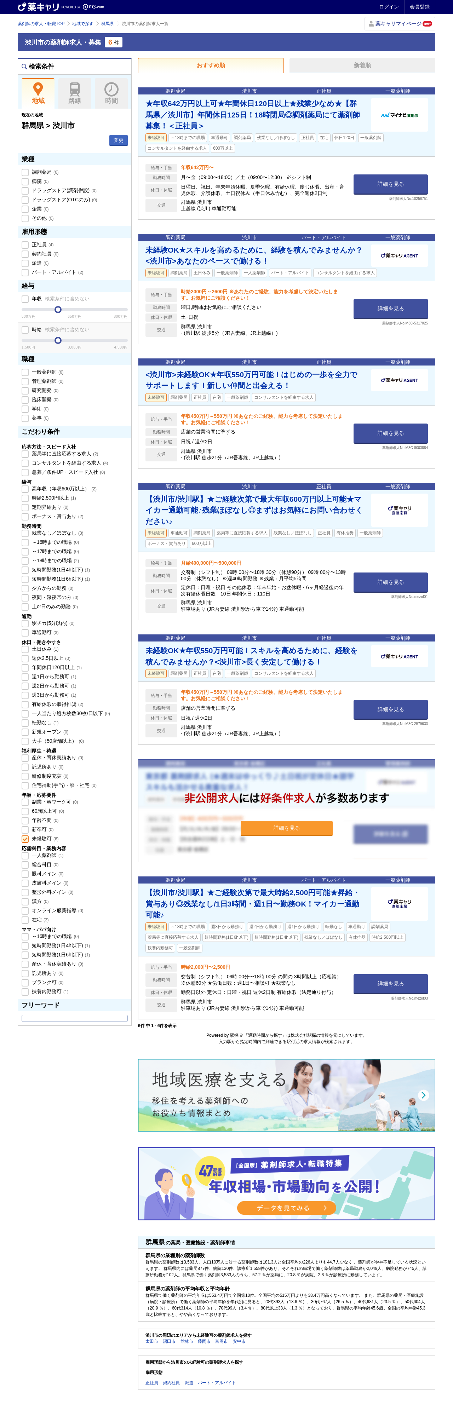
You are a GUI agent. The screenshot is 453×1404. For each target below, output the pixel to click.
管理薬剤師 (47, 381)
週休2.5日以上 (50, 658)
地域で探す (82, 23)
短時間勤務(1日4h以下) (60, 569)
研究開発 (44, 390)
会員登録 (420, 7)
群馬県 (107, 23)
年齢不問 (44, 820)
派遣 (39, 263)
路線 (75, 93)
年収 (60, 298)
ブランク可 (47, 982)
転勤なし (44, 722)
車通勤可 (44, 632)
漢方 (39, 901)
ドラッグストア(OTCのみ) (63, 199)
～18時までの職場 (54, 560)
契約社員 (44, 254)
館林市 (186, 1341)
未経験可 (44, 838)
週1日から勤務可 (53, 676)
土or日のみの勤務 (54, 606)
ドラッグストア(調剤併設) (63, 190)
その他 (42, 218)
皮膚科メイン (49, 883)
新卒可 (42, 829)
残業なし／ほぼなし (57, 533)
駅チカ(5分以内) (52, 623)
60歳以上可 (47, 811)
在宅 (39, 919)
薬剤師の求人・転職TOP (41, 23)
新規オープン (49, 732)
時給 (60, 329)
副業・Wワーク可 (54, 802)
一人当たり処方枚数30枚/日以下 (70, 713)
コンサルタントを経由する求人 (69, 463)
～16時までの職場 (54, 542)
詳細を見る (391, 184)
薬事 (39, 418)
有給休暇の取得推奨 (57, 704)
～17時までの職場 (54, 551)
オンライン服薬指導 (57, 910)
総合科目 (44, 864)
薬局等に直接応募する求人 (64, 453)
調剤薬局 (44, 172)
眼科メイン (47, 873)
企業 (39, 209)
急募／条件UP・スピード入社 (67, 472)
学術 (39, 409)
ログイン (389, 7)
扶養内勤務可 (49, 991)
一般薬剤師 (47, 372)
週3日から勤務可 (53, 695)
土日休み (44, 649)
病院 (39, 181)
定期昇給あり (49, 507)
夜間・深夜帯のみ (54, 597)
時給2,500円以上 (53, 498)
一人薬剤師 (47, 855)
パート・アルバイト (57, 272)
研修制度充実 (49, 776)
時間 (111, 93)
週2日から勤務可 (53, 686)
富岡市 (221, 1341)
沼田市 (169, 1341)
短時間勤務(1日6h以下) (60, 579)
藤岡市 (204, 1341)
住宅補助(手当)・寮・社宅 (63, 785)
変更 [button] (119, 140)
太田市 (151, 1341)
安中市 (239, 1341)
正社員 (42, 244)
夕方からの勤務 (52, 588)
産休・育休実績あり (57, 757)
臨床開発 (44, 399)
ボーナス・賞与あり (57, 516)
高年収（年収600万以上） (63, 488)
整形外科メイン (52, 892)
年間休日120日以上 (56, 667)
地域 (38, 93)
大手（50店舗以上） (57, 741)
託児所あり (47, 767)
